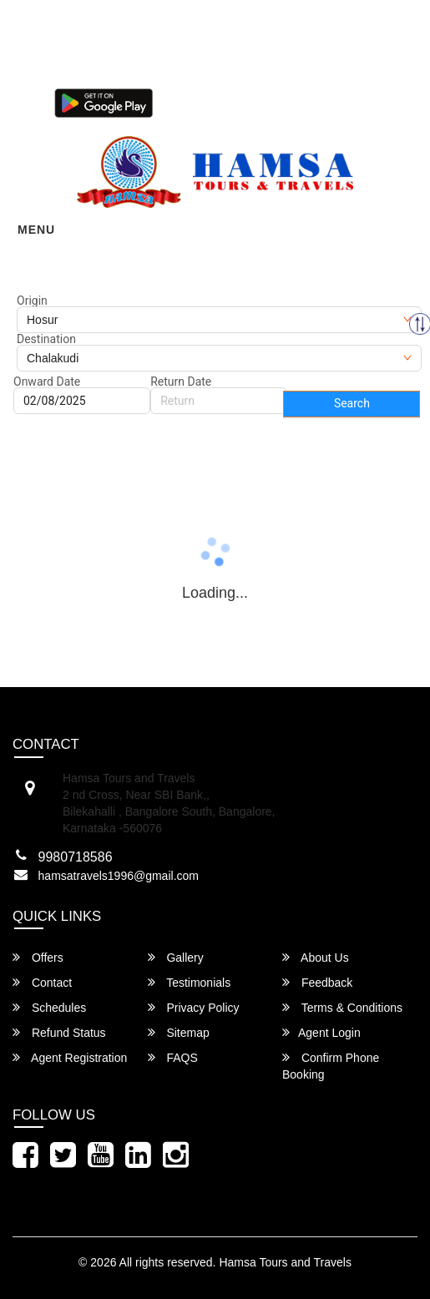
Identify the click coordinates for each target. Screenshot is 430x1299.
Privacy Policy (194, 1007)
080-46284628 (102, 74)
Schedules (49, 1007)
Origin (32, 300)
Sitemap (179, 1032)
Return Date (180, 381)
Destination (46, 339)
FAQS (173, 1057)
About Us (315, 957)
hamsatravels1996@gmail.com (118, 875)
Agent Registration (70, 1057)
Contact (42, 982)
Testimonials (189, 982)
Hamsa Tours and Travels (285, 1262)
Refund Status (59, 1032)
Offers (38, 957)
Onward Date (46, 381)
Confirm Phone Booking (330, 1065)
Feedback (317, 982)
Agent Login (202, 101)
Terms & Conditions (342, 1007)
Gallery (176, 957)
